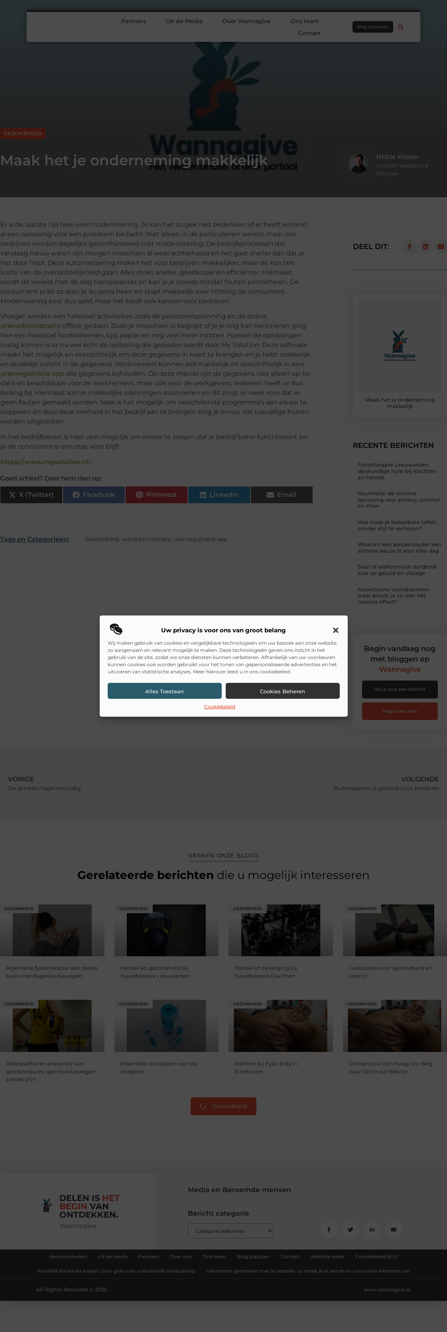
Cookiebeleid (219, 707)
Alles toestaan (164, 691)
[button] (336, 630)
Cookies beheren (282, 691)
